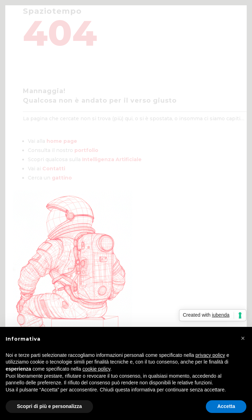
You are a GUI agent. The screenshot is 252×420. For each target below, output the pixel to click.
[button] (242, 338)
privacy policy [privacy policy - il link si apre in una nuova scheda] (210, 355)
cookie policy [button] (96, 369)
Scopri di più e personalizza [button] (49, 406)
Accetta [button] (226, 406)
